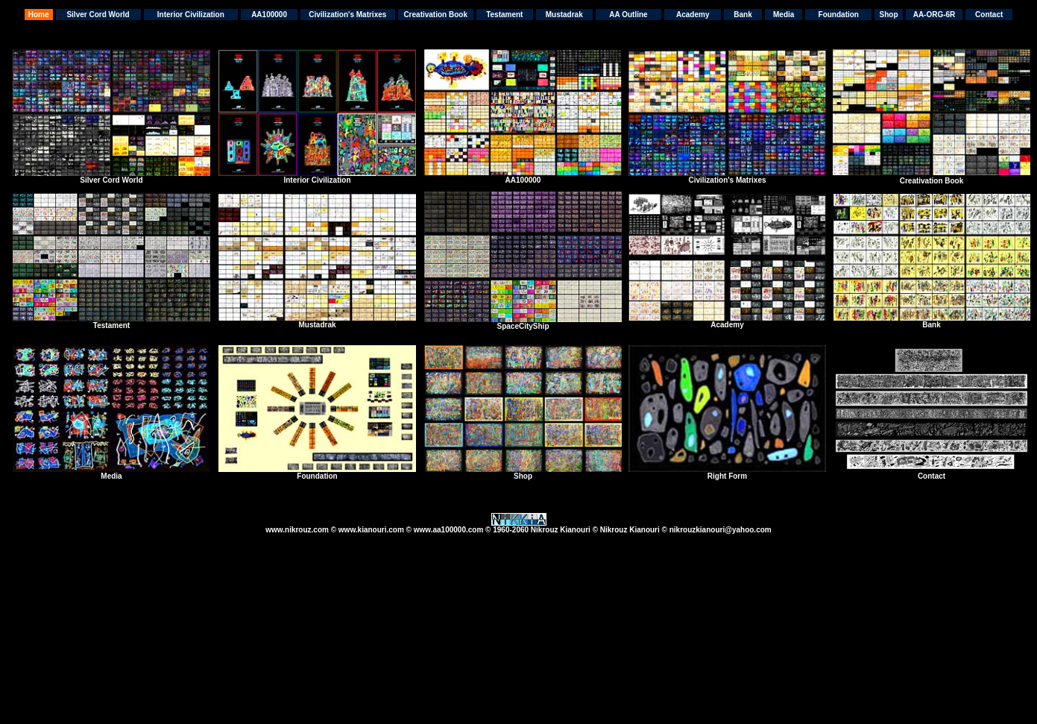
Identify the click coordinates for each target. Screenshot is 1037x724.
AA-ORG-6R (934, 14)
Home (38, 14)
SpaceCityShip (523, 326)
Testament (504, 14)
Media (783, 14)
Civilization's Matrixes (347, 14)
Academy (692, 14)
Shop (889, 14)
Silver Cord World (97, 14)
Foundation (839, 14)
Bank (742, 14)
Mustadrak (564, 14)
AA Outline (628, 14)
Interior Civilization (190, 14)
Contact (989, 14)
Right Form (727, 476)
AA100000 (269, 14)
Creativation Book (435, 14)
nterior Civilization (318, 180)
